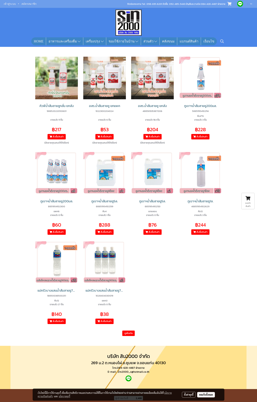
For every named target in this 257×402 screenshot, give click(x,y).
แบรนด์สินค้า (189, 41)
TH (249, 4)
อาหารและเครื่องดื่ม (65, 41)
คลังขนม (168, 41)
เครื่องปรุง (95, 41)
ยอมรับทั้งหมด (206, 394)
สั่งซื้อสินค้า (56, 136)
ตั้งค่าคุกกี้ (188, 394)
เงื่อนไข (208, 41)
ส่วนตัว (150, 41)
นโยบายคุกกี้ (64, 396)
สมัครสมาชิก (29, 3)
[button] (222, 41)
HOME (38, 41)
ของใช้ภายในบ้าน (123, 41)
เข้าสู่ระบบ (10, 3)
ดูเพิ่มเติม (128, 333)
